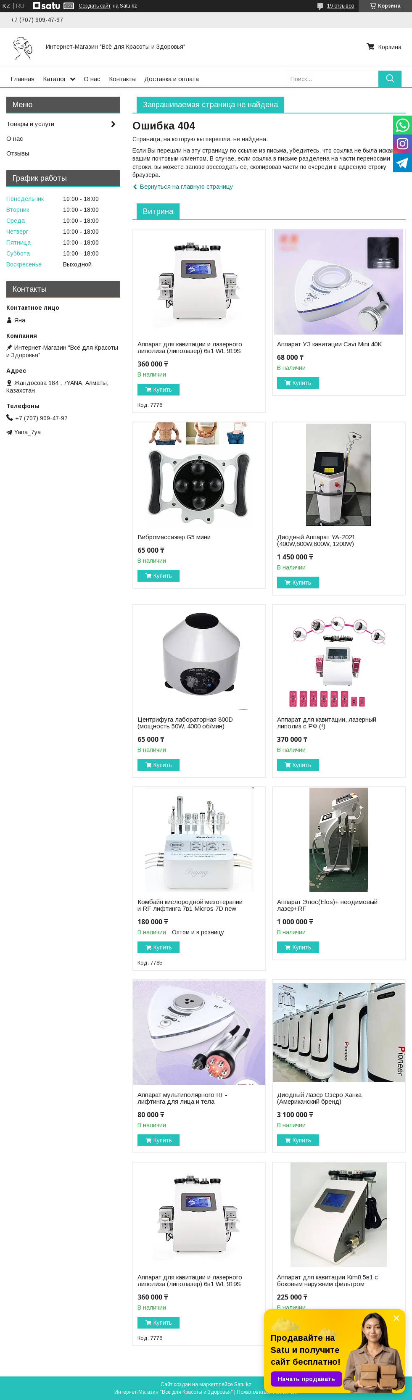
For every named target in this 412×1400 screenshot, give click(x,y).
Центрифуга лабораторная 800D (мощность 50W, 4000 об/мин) (185, 723)
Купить (162, 389)
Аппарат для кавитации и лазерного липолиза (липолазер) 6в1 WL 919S (189, 347)
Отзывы (17, 153)
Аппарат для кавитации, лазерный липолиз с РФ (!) (326, 723)
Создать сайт (95, 6)
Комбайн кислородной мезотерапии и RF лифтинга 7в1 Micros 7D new (190, 905)
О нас (92, 78)
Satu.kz (242, 1384)
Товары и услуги (30, 123)
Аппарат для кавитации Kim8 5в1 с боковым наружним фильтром (327, 1280)
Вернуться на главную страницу (186, 186)
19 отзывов (340, 6)
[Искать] (389, 79)
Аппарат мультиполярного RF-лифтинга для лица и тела (182, 1098)
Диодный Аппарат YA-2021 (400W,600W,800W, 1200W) (316, 540)
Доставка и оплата (171, 78)
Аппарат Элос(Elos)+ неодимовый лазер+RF (327, 905)
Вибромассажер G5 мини (174, 537)
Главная (22, 78)
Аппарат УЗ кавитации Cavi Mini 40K (329, 344)
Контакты (122, 78)
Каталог (54, 78)
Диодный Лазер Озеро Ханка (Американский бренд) (319, 1098)
